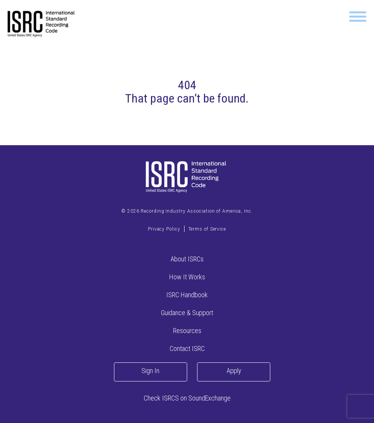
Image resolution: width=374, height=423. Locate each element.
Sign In (150, 371)
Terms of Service (207, 229)
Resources (187, 331)
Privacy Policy (164, 229)
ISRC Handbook (187, 295)
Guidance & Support (187, 313)
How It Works (187, 277)
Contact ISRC (187, 348)
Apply (233, 371)
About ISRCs (187, 259)
